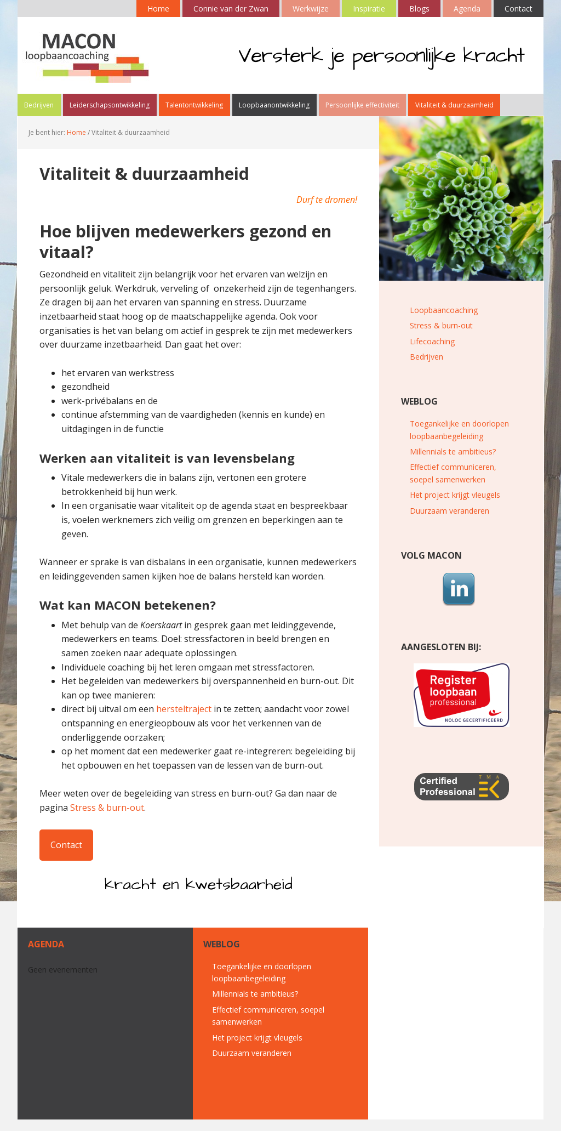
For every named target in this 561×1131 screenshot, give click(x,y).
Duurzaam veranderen (449, 521)
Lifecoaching (432, 352)
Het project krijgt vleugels (455, 506)
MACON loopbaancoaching (89, 55)
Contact (66, 856)
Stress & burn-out (107, 819)
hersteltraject (183, 720)
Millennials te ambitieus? (453, 463)
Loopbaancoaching (444, 321)
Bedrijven (426, 368)
